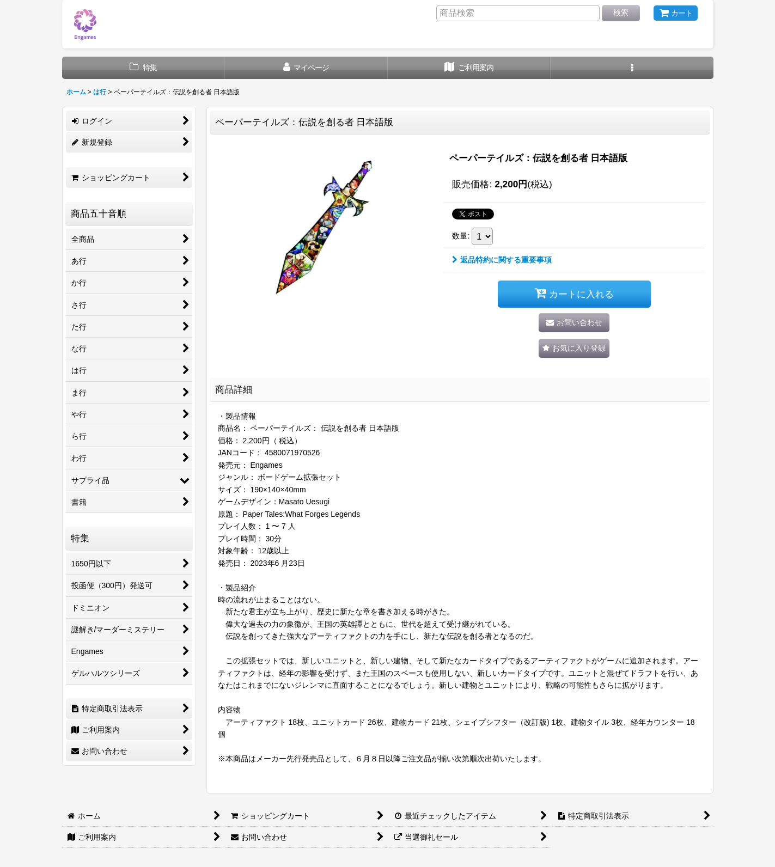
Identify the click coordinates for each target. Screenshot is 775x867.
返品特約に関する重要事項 (502, 259)
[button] (632, 68)
